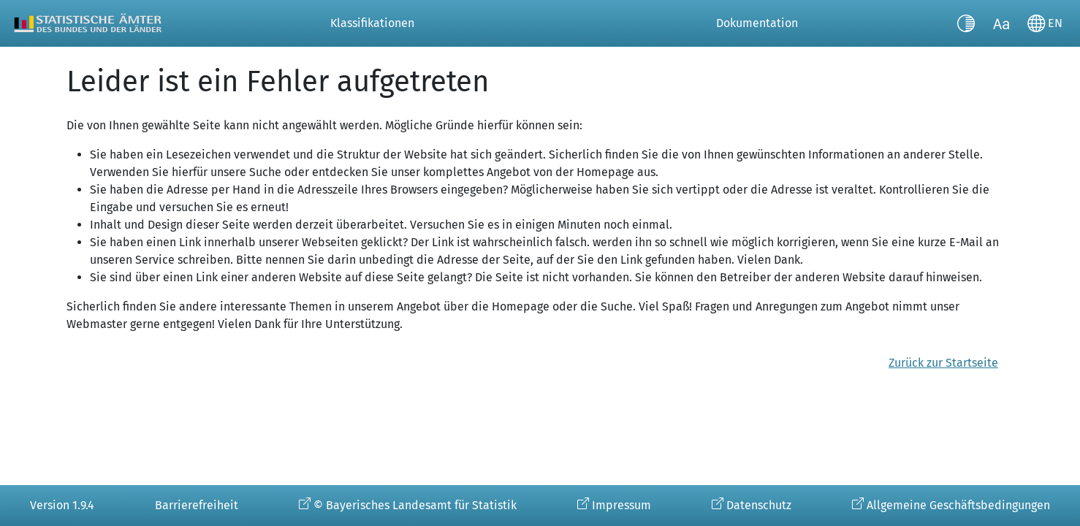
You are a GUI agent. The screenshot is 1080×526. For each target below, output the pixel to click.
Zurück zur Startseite (943, 363)
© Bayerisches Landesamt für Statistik (415, 505)
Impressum (621, 505)
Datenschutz (758, 505)
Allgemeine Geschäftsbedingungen (958, 505)
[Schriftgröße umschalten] (1001, 23)
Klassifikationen (372, 23)
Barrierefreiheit (196, 505)
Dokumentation (757, 23)
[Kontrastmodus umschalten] (966, 23)
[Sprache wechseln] (1045, 23)
